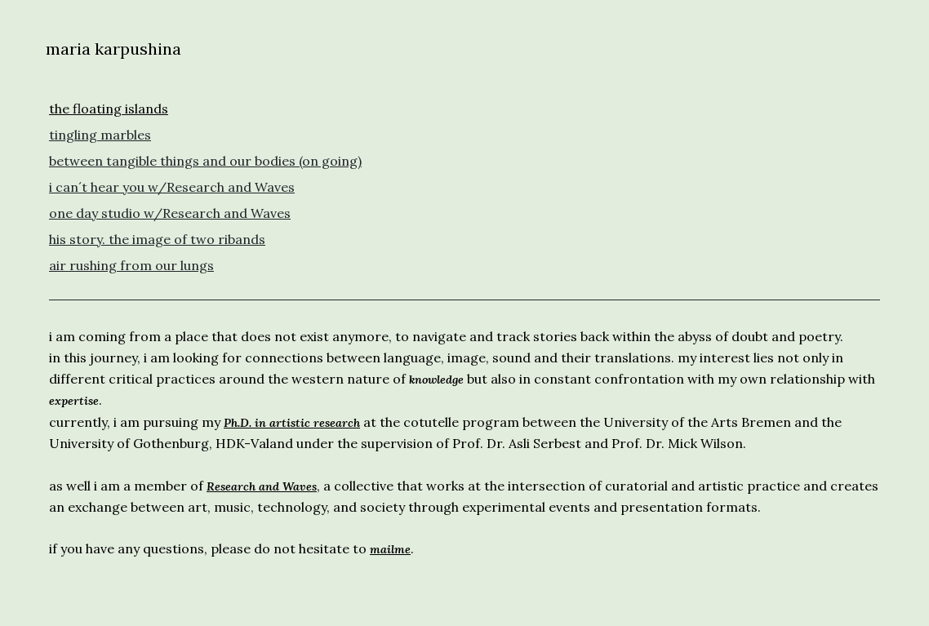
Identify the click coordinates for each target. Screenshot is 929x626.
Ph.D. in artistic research (292, 422)
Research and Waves (262, 486)
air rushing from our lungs (131, 265)
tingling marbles (100, 135)
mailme (390, 549)
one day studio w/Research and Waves (170, 213)
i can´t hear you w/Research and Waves (172, 187)
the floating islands (108, 108)
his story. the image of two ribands (157, 239)
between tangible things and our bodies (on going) (205, 161)
